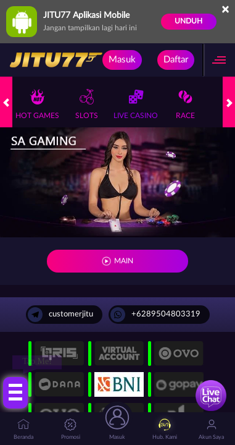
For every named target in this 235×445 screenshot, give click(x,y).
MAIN (123, 261)
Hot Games (37, 104)
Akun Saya (211, 429)
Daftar (175, 59)
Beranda (23, 429)
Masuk (122, 59)
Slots (86, 104)
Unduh (188, 21)
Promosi (70, 429)
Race (185, 104)
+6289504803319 (155, 314)
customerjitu (60, 314)
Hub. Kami (164, 429)
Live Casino (135, 104)
